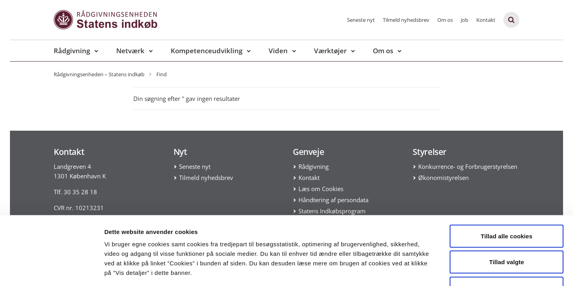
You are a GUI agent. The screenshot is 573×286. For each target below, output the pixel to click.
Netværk (130, 50)
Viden (278, 50)
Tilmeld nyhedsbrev (406, 19)
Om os (445, 19)
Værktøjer (330, 50)
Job (464, 19)
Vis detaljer (414, 270)
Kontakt (485, 19)
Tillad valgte (506, 208)
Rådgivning (72, 50)
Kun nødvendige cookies (506, 233)
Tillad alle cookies (506, 181)
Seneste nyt (361, 19)
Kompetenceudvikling (206, 50)
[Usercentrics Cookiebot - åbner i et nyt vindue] (51, 270)
